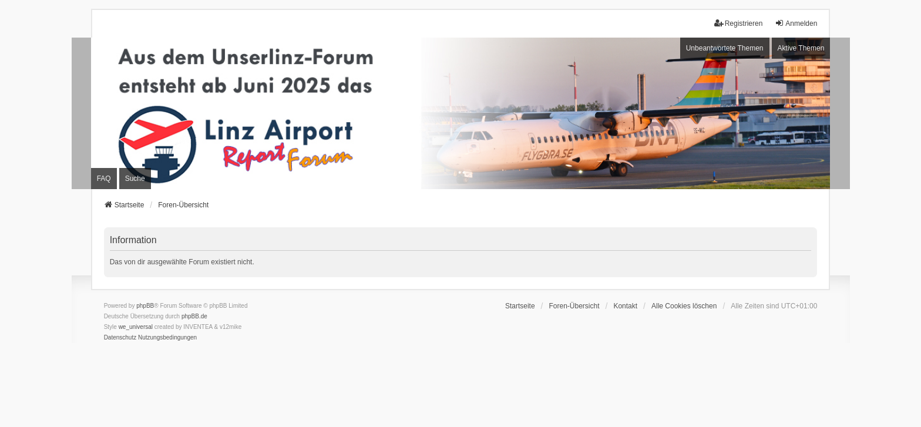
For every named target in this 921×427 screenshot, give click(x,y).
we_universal (136, 327)
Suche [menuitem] (135, 178)
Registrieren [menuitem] (738, 23)
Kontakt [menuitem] (625, 306)
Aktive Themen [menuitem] (801, 48)
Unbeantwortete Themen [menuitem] (725, 48)
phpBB (145, 305)
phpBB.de (194, 316)
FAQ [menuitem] (104, 178)
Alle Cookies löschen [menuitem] (684, 306)
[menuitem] (120, 337)
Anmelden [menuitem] (796, 23)
